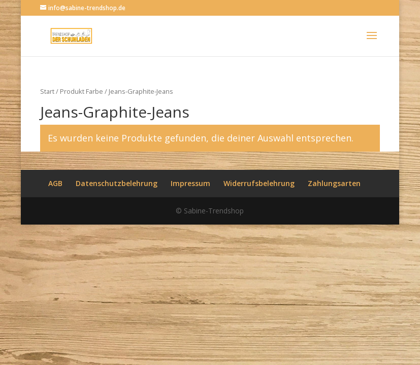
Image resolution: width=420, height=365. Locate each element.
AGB (55, 183)
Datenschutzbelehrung (116, 183)
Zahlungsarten (334, 183)
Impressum (190, 183)
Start (47, 91)
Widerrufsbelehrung (259, 183)
